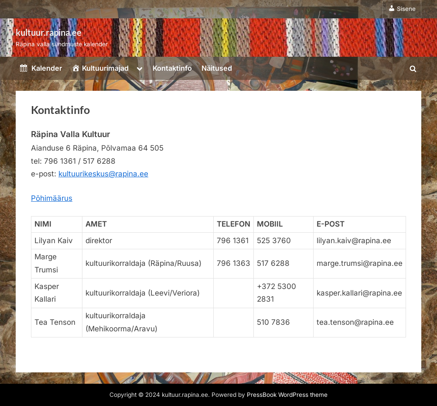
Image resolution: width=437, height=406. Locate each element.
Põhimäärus (51, 198)
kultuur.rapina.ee (49, 32)
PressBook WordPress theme (287, 394)
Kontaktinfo (172, 68)
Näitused (216, 68)
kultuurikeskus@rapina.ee (103, 173)
